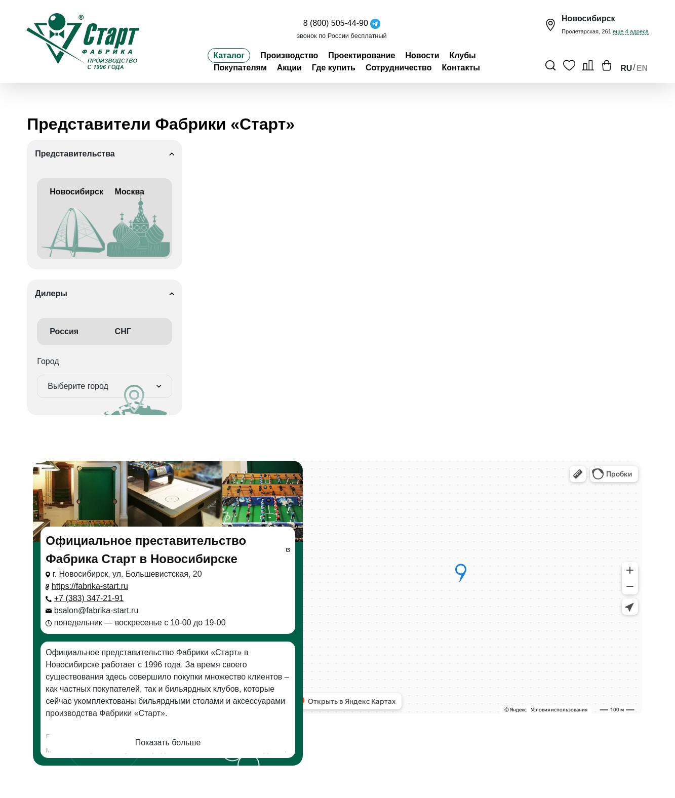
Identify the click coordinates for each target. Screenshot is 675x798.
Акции (289, 67)
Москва (138, 222)
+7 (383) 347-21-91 (89, 598)
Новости (422, 55)
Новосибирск (73, 222)
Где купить (333, 67)
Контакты (461, 67)
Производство (289, 55)
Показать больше (168, 742)
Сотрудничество (399, 67)
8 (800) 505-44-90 (335, 23)
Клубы (463, 55)
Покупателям (240, 67)
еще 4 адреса (631, 31)
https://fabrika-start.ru (90, 586)
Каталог (229, 55)
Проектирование (361, 55)
